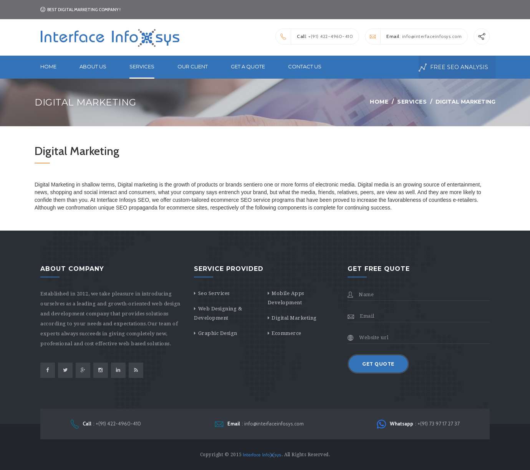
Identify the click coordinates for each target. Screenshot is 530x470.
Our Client (192, 66)
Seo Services (214, 293)
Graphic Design (217, 333)
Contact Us (304, 66)
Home (48, 66)
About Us (93, 66)
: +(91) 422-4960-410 (314, 36)
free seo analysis (453, 67)
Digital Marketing (294, 318)
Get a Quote (248, 66)
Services (412, 101)
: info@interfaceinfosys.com (413, 36)
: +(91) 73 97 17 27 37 (418, 424)
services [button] (141, 66)
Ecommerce (286, 333)
